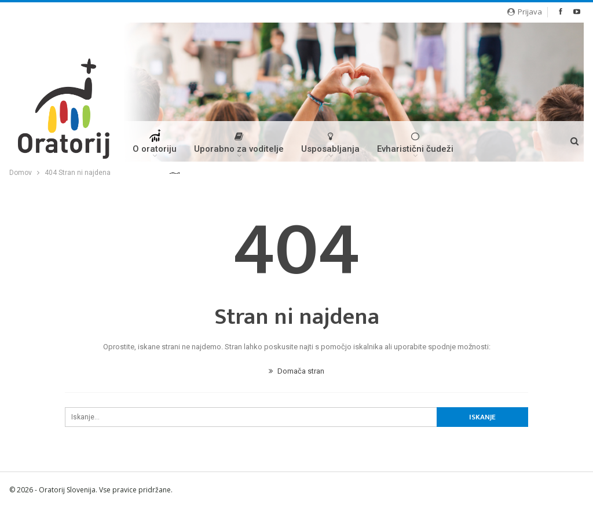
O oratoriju (154, 145)
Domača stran (296, 371)
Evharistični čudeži (415, 142)
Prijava (524, 11)
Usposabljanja (330, 142)
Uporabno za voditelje (238, 142)
